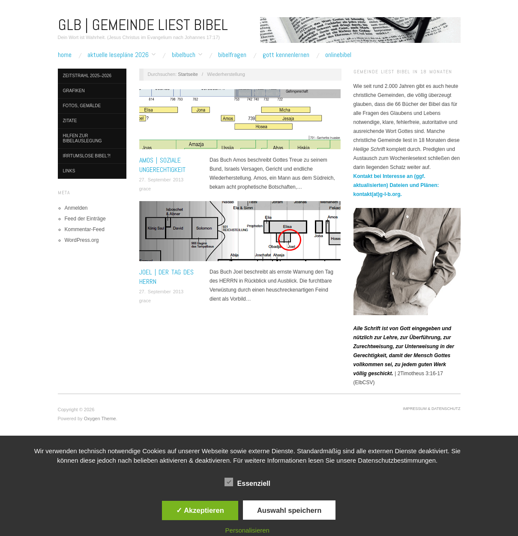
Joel (268, 205)
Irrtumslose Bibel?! (87, 156)
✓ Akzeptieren (200, 510)
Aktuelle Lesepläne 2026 (118, 54)
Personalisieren (247, 530)
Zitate (70, 120)
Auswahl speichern (289, 510)
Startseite (188, 74)
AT (255, 93)
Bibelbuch (183, 54)
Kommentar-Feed (85, 229)
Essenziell (247, 482)
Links (69, 171)
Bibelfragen (232, 54)
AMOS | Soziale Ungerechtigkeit (162, 165)
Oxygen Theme (100, 418)
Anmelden (76, 208)
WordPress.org (82, 240)
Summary (327, 93)
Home (65, 54)
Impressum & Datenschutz (431, 409)
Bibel (267, 93)
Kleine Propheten (294, 93)
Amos (244, 93)
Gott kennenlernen (286, 54)
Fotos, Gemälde (82, 105)
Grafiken (74, 90)
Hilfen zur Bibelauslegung (82, 138)
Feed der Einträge (85, 219)
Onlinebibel (338, 54)
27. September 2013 (161, 179)
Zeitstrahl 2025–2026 (87, 75)
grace (145, 188)
